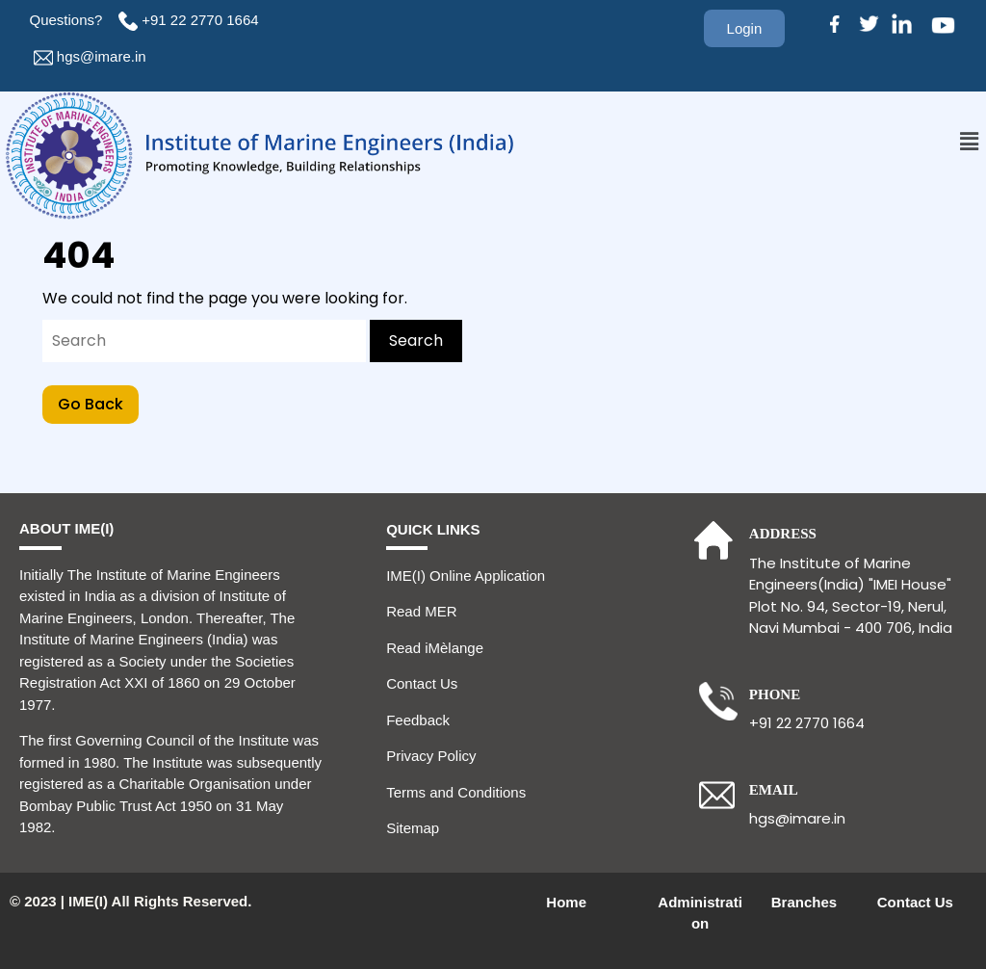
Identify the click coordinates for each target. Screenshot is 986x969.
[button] (969, 141)
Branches (804, 902)
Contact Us (421, 683)
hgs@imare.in (101, 56)
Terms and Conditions (456, 792)
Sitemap (412, 828)
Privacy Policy (431, 755)
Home (566, 902)
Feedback (418, 720)
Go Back (98, 400)
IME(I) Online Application (465, 575)
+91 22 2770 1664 (202, 20)
